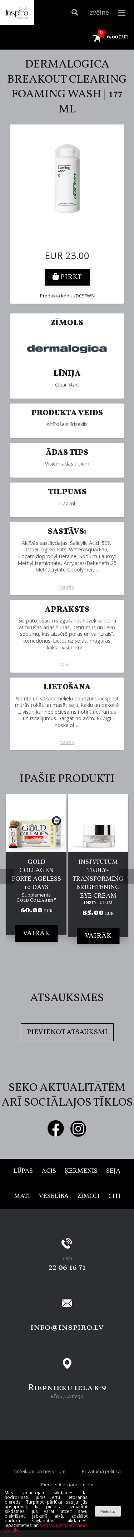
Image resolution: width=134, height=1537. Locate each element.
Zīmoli (88, 1196)
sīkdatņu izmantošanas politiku (46, 1527)
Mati (22, 1196)
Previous (7, 876)
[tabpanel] (36, 875)
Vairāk (67, 587)
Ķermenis (81, 1171)
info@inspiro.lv (67, 1327)
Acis (48, 1171)
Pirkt (67, 277)
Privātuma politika (101, 1471)
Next (126, 876)
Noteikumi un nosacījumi (40, 1471)
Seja (113, 1171)
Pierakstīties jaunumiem (67, 1484)
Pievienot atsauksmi (67, 1032)
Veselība (54, 1196)
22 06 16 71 (67, 1267)
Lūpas (23, 1171)
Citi (114, 1196)
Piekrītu (107, 1511)
